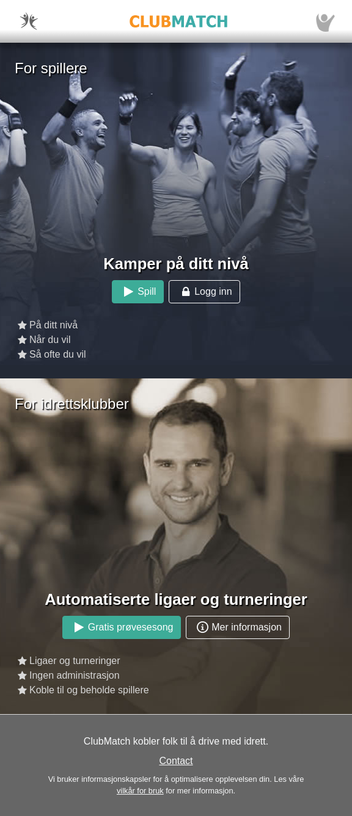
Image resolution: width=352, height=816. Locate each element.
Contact (176, 761)
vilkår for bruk (140, 790)
